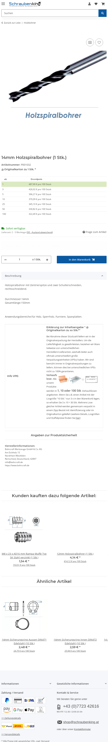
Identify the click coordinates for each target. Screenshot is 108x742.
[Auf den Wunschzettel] (99, 42)
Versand (45, 727)
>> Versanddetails (10, 721)
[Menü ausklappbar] (3, 2)
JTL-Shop (60, 739)
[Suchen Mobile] (50, 13)
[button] (89, 3)
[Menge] (19, 246)
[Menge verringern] (5, 246)
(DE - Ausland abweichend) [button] (39, 232)
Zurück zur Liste (12, 22)
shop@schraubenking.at (81, 709)
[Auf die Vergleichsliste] (90, 42)
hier (78, 404)
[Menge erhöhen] (47, 246)
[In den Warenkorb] (4, 34)
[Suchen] (102, 13)
